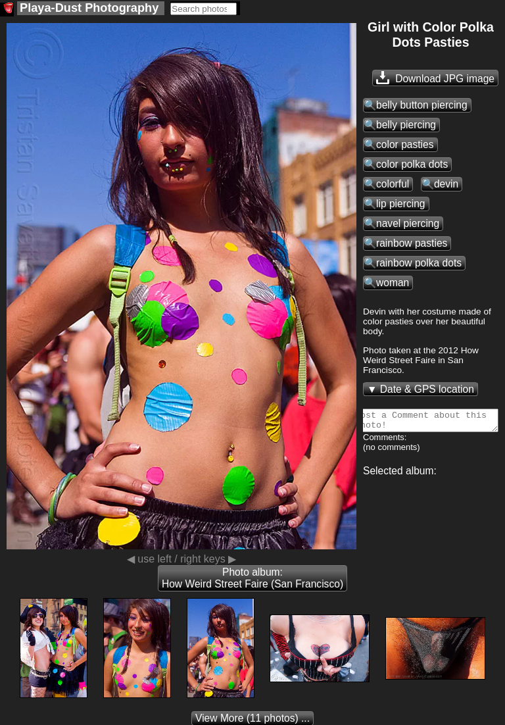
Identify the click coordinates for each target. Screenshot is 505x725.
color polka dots (412, 164)
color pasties (405, 144)
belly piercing (406, 124)
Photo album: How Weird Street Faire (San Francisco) (252, 577)
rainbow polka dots (419, 262)
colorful (392, 183)
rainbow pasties (411, 243)
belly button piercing (422, 105)
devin (446, 183)
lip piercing (400, 203)
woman (392, 282)
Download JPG (435, 77)
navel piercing (407, 223)
